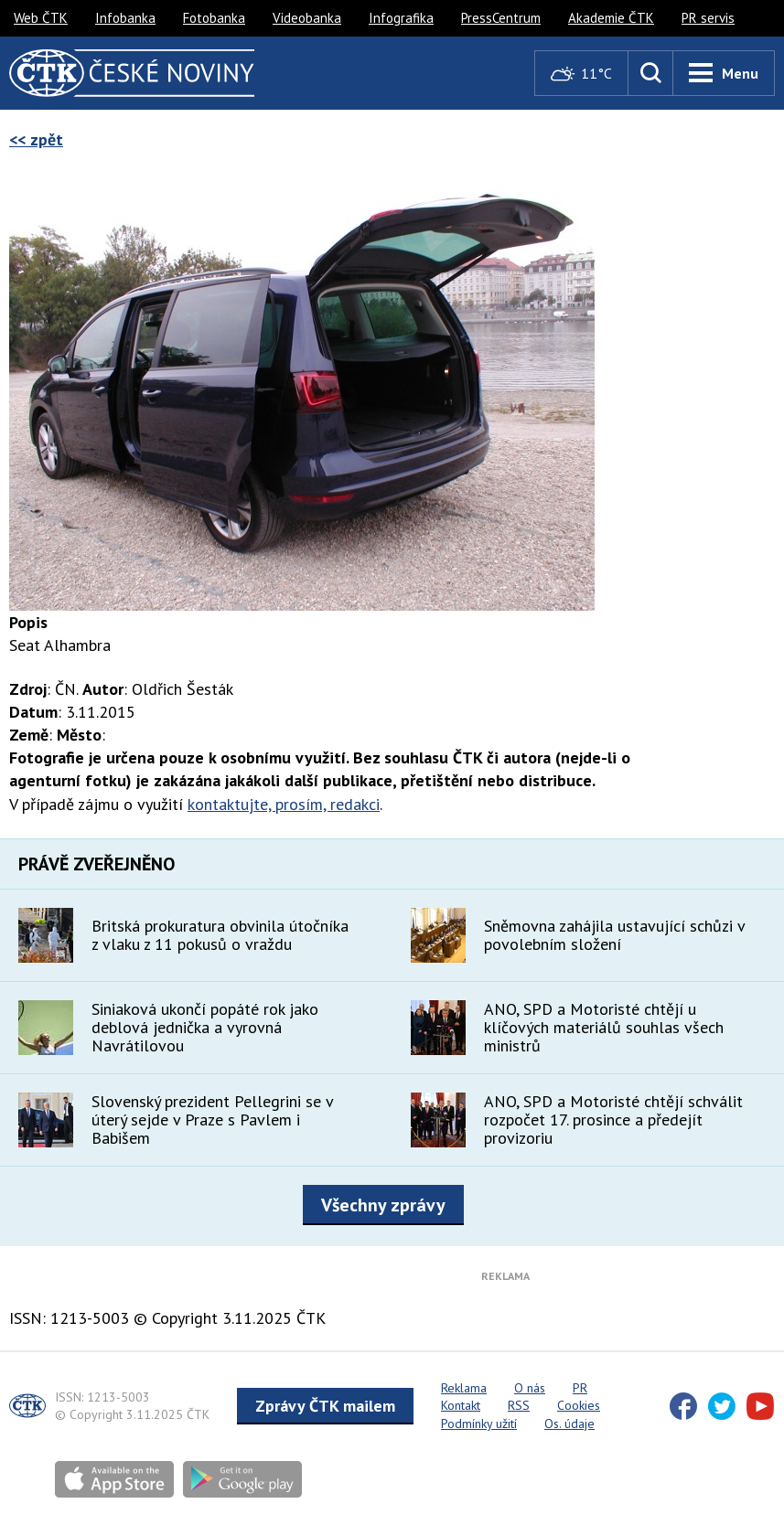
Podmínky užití (479, 1423)
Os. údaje (569, 1423)
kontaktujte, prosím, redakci (284, 804)
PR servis (708, 18)
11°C (581, 74)
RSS (519, 1405)
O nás (529, 1388)
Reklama (464, 1388)
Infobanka (125, 18)
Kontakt (460, 1405)
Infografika (401, 18)
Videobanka (307, 18)
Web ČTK (41, 18)
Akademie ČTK (611, 18)
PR (580, 1388)
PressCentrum (501, 18)
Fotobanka (214, 18)
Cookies (578, 1405)
